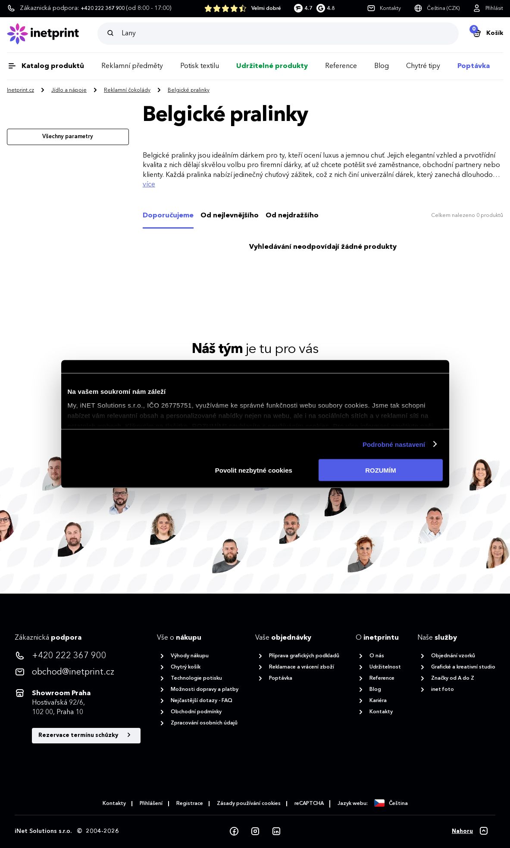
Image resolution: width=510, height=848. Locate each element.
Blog (381, 66)
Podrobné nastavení (394, 444)
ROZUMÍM (380, 470)
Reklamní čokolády (127, 90)
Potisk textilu (199, 66)
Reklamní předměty (132, 66)
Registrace (189, 803)
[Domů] (52, 34)
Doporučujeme (168, 215)
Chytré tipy (423, 66)
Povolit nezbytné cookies (253, 470)
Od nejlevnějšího (229, 215)
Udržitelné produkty (272, 66)
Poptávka (473, 66)
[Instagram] (255, 831)
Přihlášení (151, 803)
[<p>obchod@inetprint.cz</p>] (78, 672)
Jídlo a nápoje (69, 90)
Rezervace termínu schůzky (86, 735)
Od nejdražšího (292, 215)
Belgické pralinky (189, 90)
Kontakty (114, 803)
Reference (341, 66)
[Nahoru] (470, 831)
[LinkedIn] (276, 831)
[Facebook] (234, 831)
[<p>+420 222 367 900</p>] (78, 656)
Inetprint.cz (20, 90)
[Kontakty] (384, 8)
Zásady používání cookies (249, 803)
